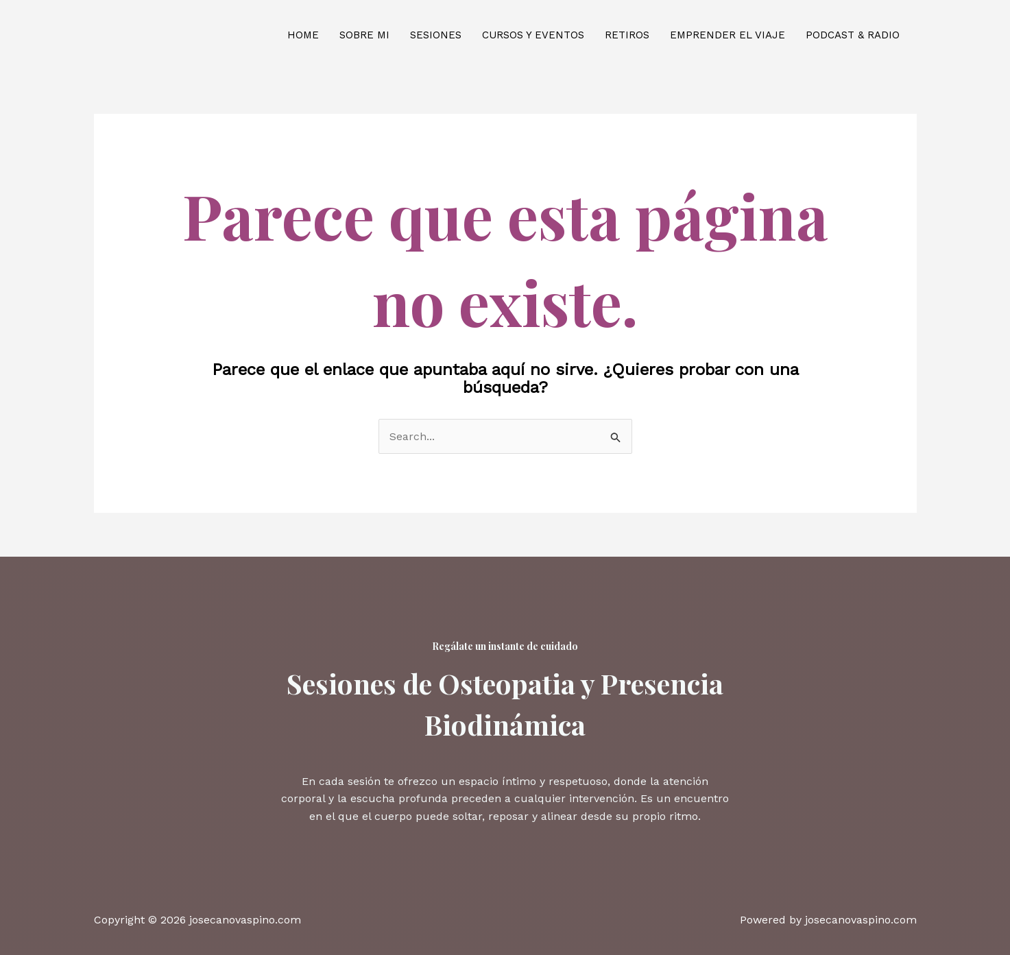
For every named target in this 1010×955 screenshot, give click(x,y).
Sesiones (435, 35)
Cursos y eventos (533, 35)
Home (303, 35)
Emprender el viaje (727, 35)
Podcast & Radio (853, 35)
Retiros (627, 35)
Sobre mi (364, 35)
